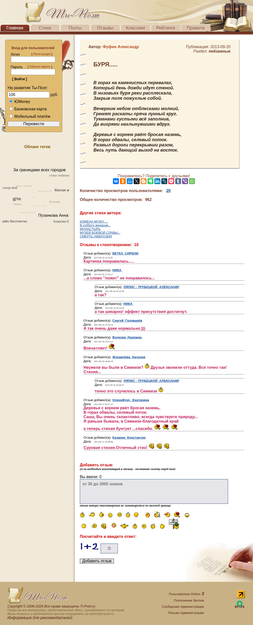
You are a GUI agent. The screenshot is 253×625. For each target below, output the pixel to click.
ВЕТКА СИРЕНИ (125, 253)
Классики (135, 27)
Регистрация (41, 54)
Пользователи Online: (186, 594)
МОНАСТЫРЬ (90, 229)
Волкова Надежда (127, 337)
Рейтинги (165, 27)
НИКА (117, 270)
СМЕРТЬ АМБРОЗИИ (96, 236)
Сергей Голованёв (127, 320)
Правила (196, 27)
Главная (14, 27)
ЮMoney (19, 101)
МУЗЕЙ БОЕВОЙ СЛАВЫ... (100, 232)
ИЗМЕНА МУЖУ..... (94, 221)
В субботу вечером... (95, 225)
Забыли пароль (39, 66)
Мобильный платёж (29, 116)
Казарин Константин (129, 437)
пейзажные (220, 51)
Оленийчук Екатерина (130, 400)
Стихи (45, 27)
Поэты (75, 27)
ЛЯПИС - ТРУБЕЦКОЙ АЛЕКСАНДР (151, 287)
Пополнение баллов (189, 600)
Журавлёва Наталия (129, 357)
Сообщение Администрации (183, 606)
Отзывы (105, 27)
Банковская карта (28, 109)
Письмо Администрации (186, 613)
